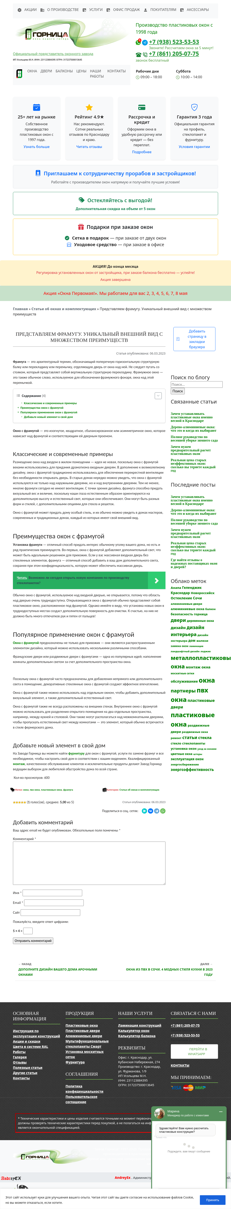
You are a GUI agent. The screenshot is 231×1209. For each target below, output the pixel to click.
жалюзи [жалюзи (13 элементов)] (202, 641)
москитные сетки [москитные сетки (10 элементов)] (182, 673)
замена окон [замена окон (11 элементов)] (179, 646)
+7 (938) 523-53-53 (174, 42)
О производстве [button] (59, 9)
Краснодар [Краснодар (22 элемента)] (180, 592)
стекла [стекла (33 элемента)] (204, 737)
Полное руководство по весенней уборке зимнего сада (194, 438)
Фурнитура (75, 1062)
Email (18, 903)
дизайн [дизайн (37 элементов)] (178, 627)
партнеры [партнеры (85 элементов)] (183, 690)
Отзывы (20, 1062)
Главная (20, 308)
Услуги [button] (92, 9)
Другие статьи (25, 1073)
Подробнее (141, 152)
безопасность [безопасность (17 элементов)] (182, 614)
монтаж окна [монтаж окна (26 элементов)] (198, 667)
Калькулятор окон (133, 1030)
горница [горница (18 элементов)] (201, 614)
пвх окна (35, 789)
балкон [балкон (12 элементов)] (210, 609)
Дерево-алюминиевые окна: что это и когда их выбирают (193, 428)
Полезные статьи (27, 1067)
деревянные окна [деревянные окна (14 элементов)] (200, 621)
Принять (212, 1200)
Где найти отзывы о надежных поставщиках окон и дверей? (194, 563)
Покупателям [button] (159, 9)
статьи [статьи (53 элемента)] (189, 737)
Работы (19, 1052)
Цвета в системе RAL (30, 1046)
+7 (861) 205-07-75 (174, 53)
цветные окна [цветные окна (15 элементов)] (181, 754)
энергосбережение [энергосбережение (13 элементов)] (185, 764)
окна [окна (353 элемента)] (207, 680)
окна (26, 789)
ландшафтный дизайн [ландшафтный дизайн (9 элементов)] (185, 651)
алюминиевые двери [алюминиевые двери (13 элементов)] (186, 604)
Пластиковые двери (83, 1030)
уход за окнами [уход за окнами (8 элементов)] (207, 748)
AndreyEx (123, 1177)
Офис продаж (123, 9)
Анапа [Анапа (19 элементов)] (176, 587)
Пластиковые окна (82, 1025)
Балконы (64, 71)
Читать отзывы (89, 146)
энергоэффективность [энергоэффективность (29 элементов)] (192, 769)
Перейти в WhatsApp (197, 1051)
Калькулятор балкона (137, 1036)
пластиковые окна (51, 789)
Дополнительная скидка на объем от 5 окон (115, 208)
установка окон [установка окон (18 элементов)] (184, 748)
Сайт (16, 912)
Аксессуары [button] (194, 9)
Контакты (116, 71)
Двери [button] (46, 71)
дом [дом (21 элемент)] (191, 640)
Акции (27, 9)
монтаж (19, 764)
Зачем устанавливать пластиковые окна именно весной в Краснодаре (192, 417)
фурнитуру (76, 753)
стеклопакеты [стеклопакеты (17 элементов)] (193, 743)
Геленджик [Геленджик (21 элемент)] (192, 587)
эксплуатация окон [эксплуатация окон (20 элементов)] (187, 759)
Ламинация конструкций (139, 1025)
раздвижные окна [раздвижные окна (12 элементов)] (195, 732)
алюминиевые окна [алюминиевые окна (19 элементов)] (187, 609)
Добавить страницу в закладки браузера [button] (191, 339)
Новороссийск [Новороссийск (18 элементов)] (203, 593)
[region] (115, 1199)
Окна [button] (32, 71)
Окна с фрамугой (26, 643)
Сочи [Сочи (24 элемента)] (197, 598)
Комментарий (24, 839)
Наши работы (97, 74)
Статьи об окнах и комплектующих (63, 308)
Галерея (20, 1057)
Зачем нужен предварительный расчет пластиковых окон (191, 450)
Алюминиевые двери (84, 1036)
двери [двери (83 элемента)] (178, 620)
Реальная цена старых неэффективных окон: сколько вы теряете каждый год (193, 465)
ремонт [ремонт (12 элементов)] (176, 738)
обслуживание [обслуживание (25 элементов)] (184, 681)
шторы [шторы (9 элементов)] (197, 754)
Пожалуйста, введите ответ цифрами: (41, 922)
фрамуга (68, 789)
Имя (17, 893)
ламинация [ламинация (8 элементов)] (196, 646)
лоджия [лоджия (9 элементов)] (206, 651)
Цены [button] (81, 71)
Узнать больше (37, 146)
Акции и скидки (26, 1041)
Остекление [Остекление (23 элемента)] (181, 598)
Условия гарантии (194, 146)
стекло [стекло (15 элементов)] (176, 743)
